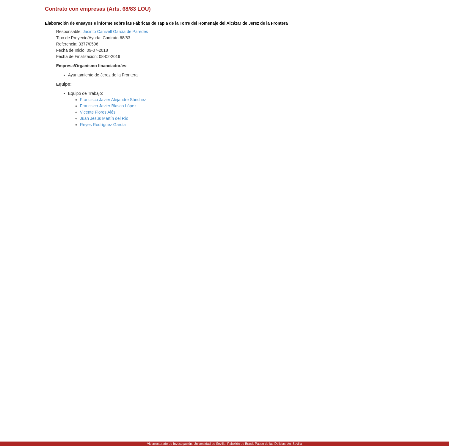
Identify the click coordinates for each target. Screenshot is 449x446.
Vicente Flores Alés (98, 112)
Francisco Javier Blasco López (108, 105)
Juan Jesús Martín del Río (104, 118)
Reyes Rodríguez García (103, 124)
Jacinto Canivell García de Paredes (115, 31)
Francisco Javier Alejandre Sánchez (113, 99)
